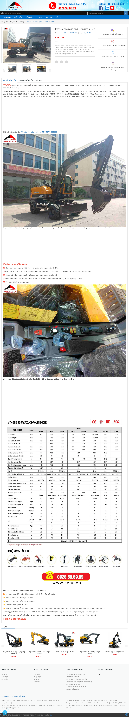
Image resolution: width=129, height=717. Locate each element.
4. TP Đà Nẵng (106, 705)
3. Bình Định (96, 705)
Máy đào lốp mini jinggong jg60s (14, 652)
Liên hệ (58, 17)
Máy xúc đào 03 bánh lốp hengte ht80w (115, 652)
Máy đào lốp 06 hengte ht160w (89, 652)
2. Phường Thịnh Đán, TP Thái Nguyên (78, 705)
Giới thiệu (18, 17)
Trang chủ (7, 17)
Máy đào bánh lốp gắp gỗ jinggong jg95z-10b (39, 652)
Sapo (51, 715)
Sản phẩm (30, 17)
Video (40, 17)
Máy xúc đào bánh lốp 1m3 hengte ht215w (64, 652)
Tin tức (49, 17)
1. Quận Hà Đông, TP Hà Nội (116, 703)
